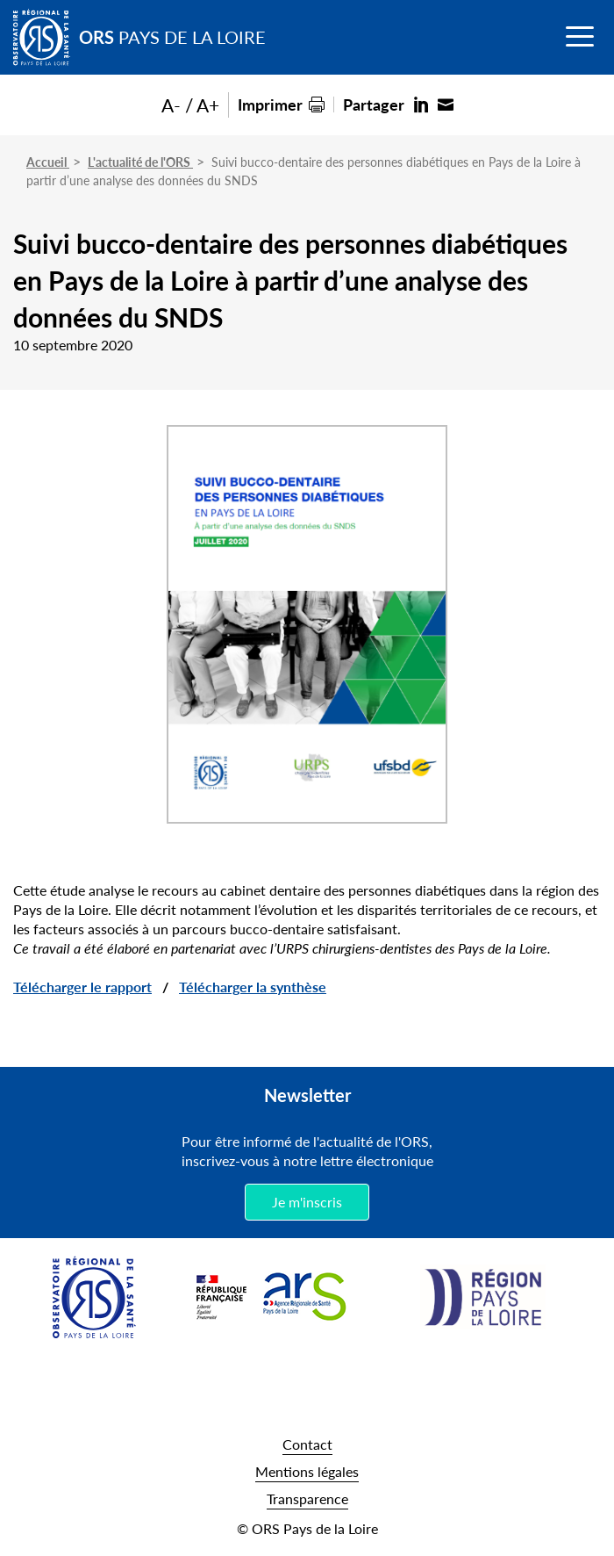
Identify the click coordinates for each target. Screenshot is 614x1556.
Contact (307, 1444)
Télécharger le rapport (82, 986)
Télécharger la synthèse (252, 986)
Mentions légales (307, 1471)
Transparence (307, 1498)
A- (171, 105)
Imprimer (270, 104)
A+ (207, 105)
